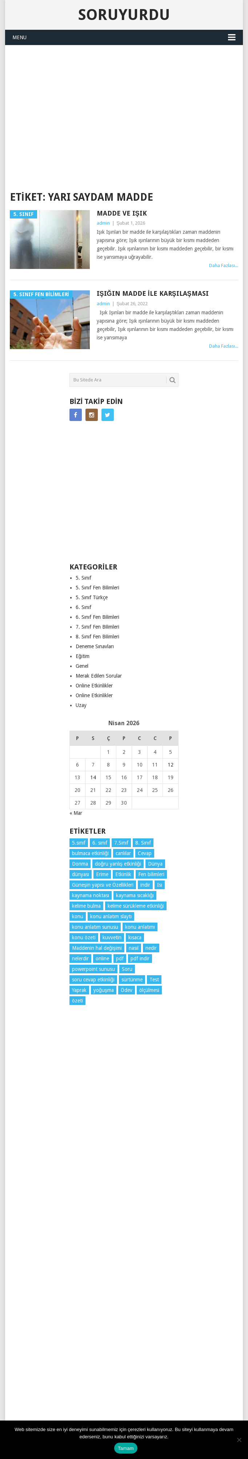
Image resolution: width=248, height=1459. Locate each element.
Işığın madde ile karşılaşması (153, 293)
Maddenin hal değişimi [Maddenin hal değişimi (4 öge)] (97, 948)
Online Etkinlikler (94, 685)
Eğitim (82, 656)
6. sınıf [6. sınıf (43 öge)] (99, 843)
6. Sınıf (83, 607)
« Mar (75, 813)
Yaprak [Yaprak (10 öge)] (79, 990)
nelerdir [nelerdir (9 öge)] (80, 958)
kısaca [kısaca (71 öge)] (134, 937)
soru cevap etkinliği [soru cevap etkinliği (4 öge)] (93, 979)
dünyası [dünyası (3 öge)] (80, 874)
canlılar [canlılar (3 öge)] (123, 853)
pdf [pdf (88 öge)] (120, 958)
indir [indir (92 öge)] (145, 885)
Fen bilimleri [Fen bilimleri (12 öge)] (151, 874)
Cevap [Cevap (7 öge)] (145, 853)
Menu (19, 37)
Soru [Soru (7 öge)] (127, 969)
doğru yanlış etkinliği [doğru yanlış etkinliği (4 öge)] (118, 864)
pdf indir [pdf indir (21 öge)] (140, 958)
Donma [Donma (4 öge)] (80, 864)
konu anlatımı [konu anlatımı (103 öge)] (140, 927)
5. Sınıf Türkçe (92, 597)
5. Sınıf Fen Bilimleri (97, 587)
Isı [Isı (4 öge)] (159, 885)
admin (103, 223)
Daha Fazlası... (223, 265)
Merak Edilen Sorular (99, 676)
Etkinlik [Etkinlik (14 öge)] (123, 874)
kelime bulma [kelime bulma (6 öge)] (86, 906)
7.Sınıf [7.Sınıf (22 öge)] (121, 843)
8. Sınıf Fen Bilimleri (97, 636)
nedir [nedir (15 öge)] (151, 948)
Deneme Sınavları (95, 646)
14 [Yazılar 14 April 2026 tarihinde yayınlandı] (93, 777)
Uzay (81, 705)
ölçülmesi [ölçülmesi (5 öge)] (149, 990)
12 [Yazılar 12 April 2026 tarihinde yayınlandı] (170, 765)
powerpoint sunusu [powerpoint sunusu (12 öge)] (93, 969)
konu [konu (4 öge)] (77, 916)
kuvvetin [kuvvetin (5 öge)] (112, 937)
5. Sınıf (83, 578)
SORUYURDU (124, 172)
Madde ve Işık (122, 213)
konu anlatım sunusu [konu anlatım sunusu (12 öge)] (95, 927)
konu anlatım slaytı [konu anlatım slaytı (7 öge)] (111, 916)
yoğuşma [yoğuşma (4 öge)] (103, 990)
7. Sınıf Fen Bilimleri (97, 627)
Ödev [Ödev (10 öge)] (126, 990)
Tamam (126, 1448)
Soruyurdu (124, 15)
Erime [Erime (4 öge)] (102, 874)
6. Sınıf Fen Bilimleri (97, 617)
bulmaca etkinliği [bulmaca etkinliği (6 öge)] (90, 853)
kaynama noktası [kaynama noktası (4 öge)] (90, 895)
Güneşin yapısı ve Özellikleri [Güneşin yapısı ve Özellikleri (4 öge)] (102, 885)
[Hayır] (239, 1439)
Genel (82, 666)
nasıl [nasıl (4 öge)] (134, 948)
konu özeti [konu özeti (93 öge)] (84, 937)
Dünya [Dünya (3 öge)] (155, 864)
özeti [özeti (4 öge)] (77, 1001)
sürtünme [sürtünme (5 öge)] (132, 979)
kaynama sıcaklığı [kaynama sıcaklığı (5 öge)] (135, 895)
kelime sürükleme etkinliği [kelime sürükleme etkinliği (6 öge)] (136, 906)
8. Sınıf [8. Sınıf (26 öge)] (143, 843)
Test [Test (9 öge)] (154, 979)
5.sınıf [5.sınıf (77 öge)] (78, 843)
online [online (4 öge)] (102, 958)
